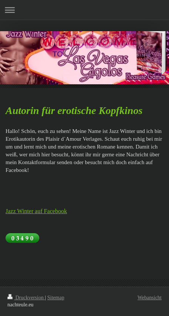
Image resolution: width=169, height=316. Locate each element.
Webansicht (149, 297)
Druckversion (26, 297)
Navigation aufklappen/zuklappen (84, 10)
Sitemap (55, 297)
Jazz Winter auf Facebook (36, 211)
